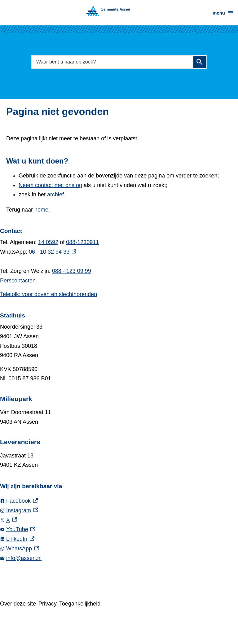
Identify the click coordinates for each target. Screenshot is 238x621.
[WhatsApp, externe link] (119, 548)
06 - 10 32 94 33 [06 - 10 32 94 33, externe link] (53, 252)
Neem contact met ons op (52, 185)
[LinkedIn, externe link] (119, 539)
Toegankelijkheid (82, 603)
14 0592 (50, 242)
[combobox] (119, 62)
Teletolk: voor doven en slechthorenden (52, 294)
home (43, 209)
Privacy (48, 603)
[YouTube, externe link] (119, 529)
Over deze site (18, 603)
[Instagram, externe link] (119, 510)
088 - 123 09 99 (73, 271)
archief (57, 194)
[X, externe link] (119, 520)
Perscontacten (18, 280)
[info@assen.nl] (119, 558)
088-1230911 (84, 242)
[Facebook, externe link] (119, 501)
